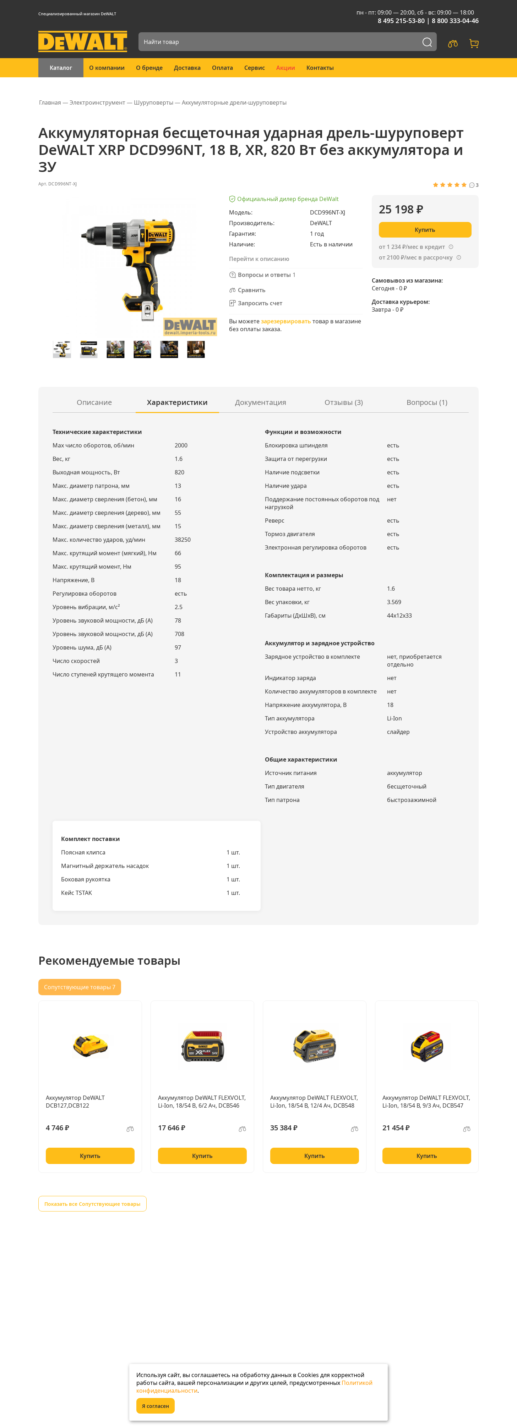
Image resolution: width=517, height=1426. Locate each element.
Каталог (61, 68)
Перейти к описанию (259, 258)
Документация (260, 402)
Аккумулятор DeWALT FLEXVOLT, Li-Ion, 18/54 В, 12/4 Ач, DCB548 (314, 1101)
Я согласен (155, 1406)
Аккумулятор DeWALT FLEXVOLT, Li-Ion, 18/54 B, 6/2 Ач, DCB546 (202, 1101)
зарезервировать (286, 321)
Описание (94, 402)
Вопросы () (427, 402)
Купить (90, 1156)
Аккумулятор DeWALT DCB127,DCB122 (75, 1101)
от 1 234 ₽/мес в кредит (412, 246)
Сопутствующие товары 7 (79, 987)
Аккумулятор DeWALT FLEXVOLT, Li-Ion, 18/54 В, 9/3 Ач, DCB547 (426, 1101)
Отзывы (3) (344, 402)
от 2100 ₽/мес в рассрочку (416, 257)
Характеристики (177, 402)
